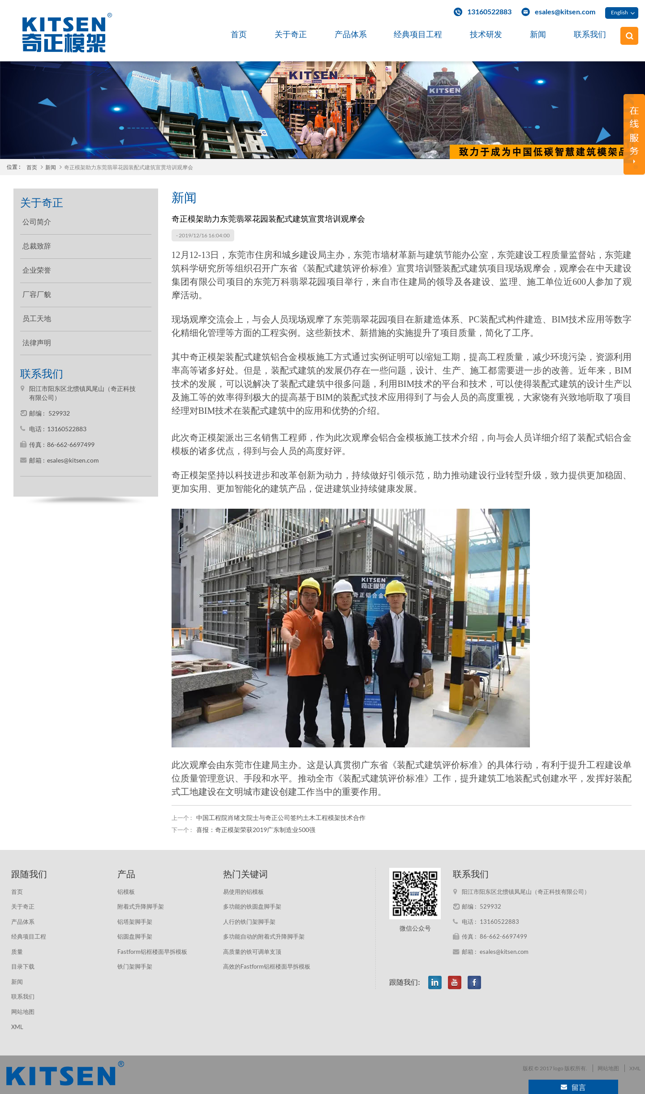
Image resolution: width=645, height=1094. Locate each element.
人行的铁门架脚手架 (249, 921)
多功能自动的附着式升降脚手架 (264, 936)
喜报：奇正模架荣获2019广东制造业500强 (255, 829)
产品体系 (351, 34)
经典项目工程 (418, 34)
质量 (17, 951)
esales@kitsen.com (565, 11)
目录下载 (22, 966)
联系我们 (590, 34)
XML (17, 1026)
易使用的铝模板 (243, 891)
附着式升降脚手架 (140, 906)
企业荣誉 (36, 270)
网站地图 (22, 1011)
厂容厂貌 (36, 294)
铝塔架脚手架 (134, 921)
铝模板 (126, 891)
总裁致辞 (36, 246)
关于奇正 (291, 34)
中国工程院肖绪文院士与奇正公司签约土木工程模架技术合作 (281, 817)
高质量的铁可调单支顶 (252, 951)
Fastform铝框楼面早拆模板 (152, 951)
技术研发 (486, 34)
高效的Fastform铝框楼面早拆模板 (266, 966)
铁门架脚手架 (134, 966)
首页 (239, 34)
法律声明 (36, 343)
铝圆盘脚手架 (134, 936)
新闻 (538, 34)
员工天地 (36, 318)
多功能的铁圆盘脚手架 (252, 906)
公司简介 (36, 222)
